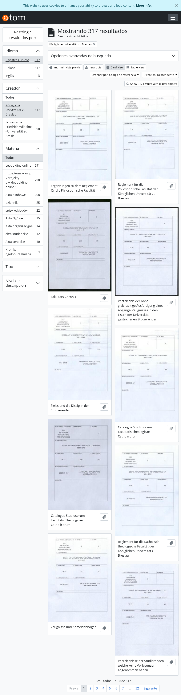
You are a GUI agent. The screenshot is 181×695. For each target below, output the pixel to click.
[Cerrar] (176, 5)
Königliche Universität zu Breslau (22, 109)
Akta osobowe (22, 196)
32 (137, 688)
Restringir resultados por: (22, 34)
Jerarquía (93, 67)
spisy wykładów (22, 211)
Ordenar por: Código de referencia (114, 75)
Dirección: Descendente (159, 75)
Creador (13, 88)
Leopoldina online (22, 166)
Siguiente (150, 688)
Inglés (22, 76)
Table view (135, 67)
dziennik (22, 203)
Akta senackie (22, 242)
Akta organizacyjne (22, 227)
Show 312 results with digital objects (151, 84)
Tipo (9, 266)
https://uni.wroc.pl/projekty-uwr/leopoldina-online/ (22, 180)
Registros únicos (22, 61)
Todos (10, 97)
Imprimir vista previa (64, 67)
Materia (12, 148)
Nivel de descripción (16, 283)
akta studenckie (22, 235)
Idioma (12, 50)
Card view (115, 67)
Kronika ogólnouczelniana (22, 251)
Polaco (22, 69)
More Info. (144, 5)
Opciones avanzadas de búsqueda (81, 55)
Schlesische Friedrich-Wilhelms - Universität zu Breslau (22, 129)
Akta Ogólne (22, 219)
